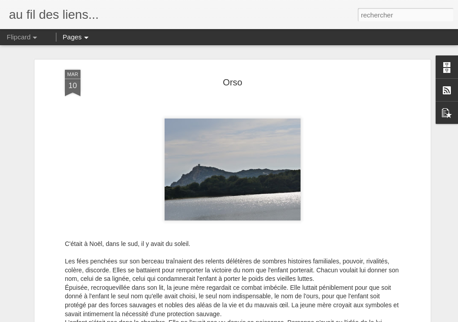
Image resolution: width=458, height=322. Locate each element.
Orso (232, 56)
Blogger (261, 317)
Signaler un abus (291, 317)
